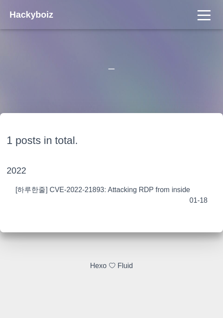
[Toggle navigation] (204, 14)
